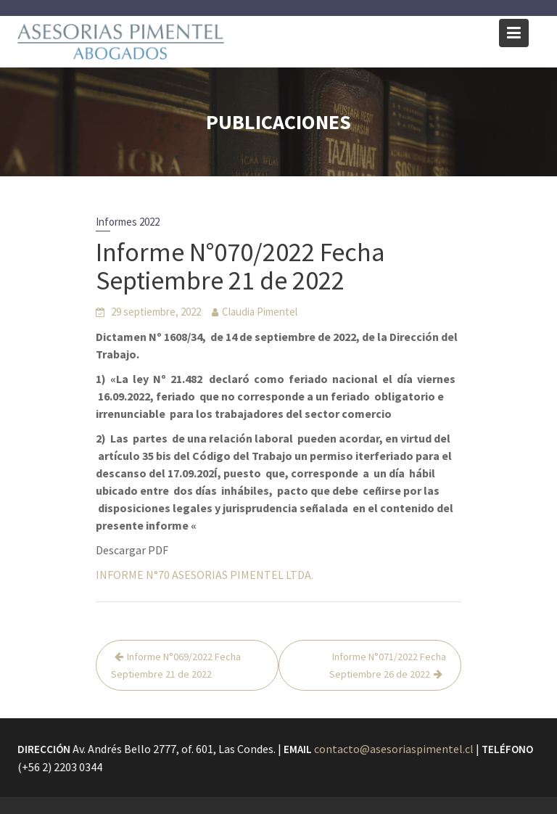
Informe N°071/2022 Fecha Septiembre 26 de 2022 (387, 665)
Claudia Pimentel (259, 311)
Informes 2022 (128, 222)
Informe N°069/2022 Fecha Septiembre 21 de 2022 (176, 665)
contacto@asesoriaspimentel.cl (393, 748)
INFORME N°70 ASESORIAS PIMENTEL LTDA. (204, 574)
